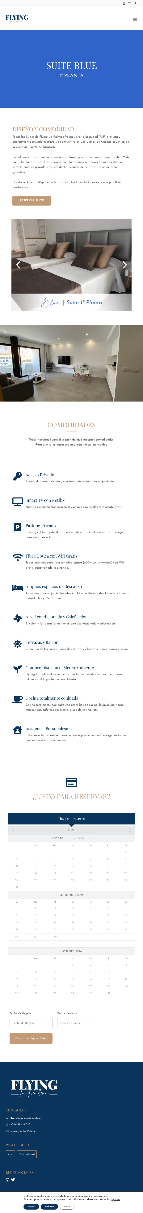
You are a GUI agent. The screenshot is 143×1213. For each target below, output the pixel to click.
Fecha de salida (67, 1013)
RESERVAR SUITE (31, 200)
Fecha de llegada (21, 1013)
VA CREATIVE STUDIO (107, 1205)
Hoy (71, 830)
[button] (18, 265)
